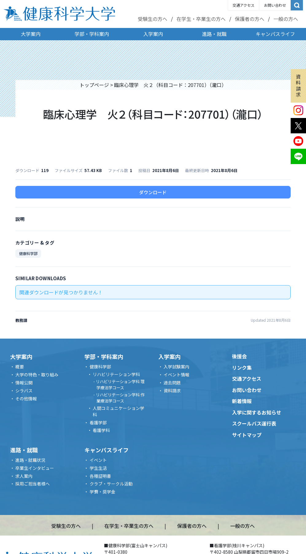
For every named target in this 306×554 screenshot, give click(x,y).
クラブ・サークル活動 (111, 484)
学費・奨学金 (102, 492)
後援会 (239, 356)
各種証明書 (100, 476)
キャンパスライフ (275, 33)
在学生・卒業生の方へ (201, 18)
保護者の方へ (249, 18)
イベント (98, 460)
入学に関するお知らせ (256, 412)
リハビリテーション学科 (116, 374)
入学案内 (153, 33)
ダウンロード (153, 192)
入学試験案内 (176, 366)
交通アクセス (243, 5)
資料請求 (298, 85)
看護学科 (101, 430)
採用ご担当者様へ (32, 484)
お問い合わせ (275, 5)
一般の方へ (285, 18)
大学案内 (31, 33)
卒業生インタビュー (34, 468)
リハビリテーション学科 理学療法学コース (120, 385)
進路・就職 (214, 33)
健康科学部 (28, 253)
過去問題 (172, 382)
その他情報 (26, 398)
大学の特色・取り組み (36, 374)
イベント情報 (176, 374)
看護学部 (98, 422)
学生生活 (98, 468)
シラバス (24, 390)
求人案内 (24, 476)
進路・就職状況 (30, 460)
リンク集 (242, 367)
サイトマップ (246, 434)
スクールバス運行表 (254, 423)
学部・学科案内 (92, 33)
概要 (19, 366)
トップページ (94, 84)
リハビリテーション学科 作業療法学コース (120, 398)
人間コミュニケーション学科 (118, 411)
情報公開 (24, 382)
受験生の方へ (152, 18)
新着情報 (242, 401)
